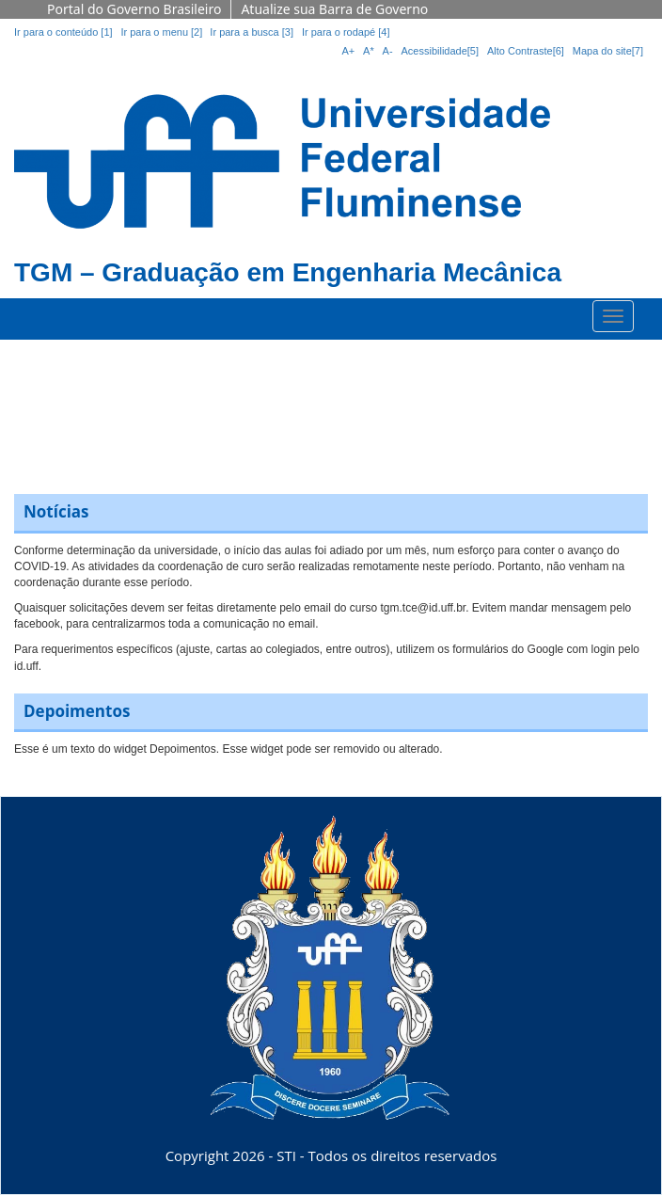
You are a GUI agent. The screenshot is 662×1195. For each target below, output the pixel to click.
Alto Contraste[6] (525, 50)
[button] (29, 407)
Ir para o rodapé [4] (346, 32)
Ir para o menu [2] (162, 32)
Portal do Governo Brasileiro (134, 9)
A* (368, 50)
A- (388, 50)
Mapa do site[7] (608, 50)
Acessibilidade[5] (441, 50)
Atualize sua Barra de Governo (334, 9)
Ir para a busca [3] (251, 32)
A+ (348, 50)
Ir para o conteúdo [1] (63, 32)
